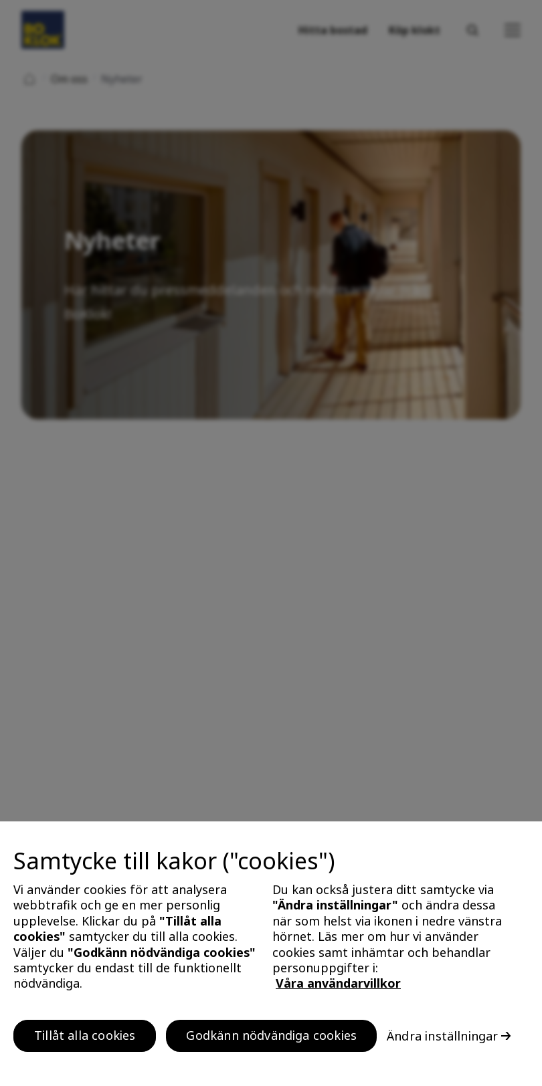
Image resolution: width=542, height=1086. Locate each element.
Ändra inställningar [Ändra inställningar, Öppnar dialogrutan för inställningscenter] (442, 1038)
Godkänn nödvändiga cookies (271, 1037)
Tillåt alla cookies (84, 1037)
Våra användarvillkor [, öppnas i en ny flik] (338, 986)
